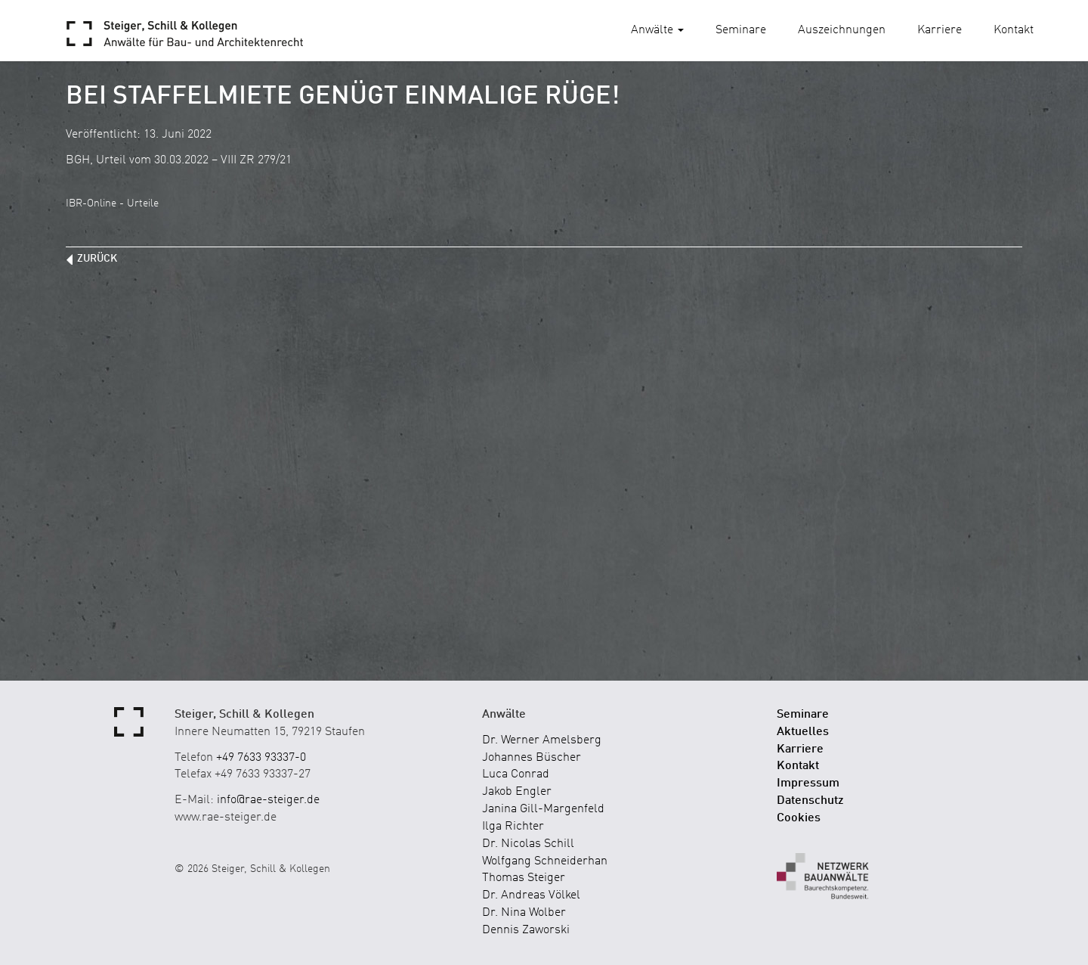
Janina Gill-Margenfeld (543, 809)
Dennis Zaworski (526, 930)
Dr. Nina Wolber (524, 913)
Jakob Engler (517, 792)
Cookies (799, 818)
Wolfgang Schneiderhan (544, 861)
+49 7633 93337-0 (261, 758)
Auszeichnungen (842, 30)
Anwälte (657, 30)
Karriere (939, 30)
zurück (97, 258)
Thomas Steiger (523, 878)
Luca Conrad (515, 774)
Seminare (741, 30)
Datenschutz (810, 801)
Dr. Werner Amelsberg (541, 740)
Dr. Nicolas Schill (528, 844)
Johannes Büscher (531, 758)
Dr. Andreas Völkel (531, 895)
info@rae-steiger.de (268, 800)
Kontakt (1014, 30)
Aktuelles (803, 732)
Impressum (808, 783)
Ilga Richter (513, 827)
